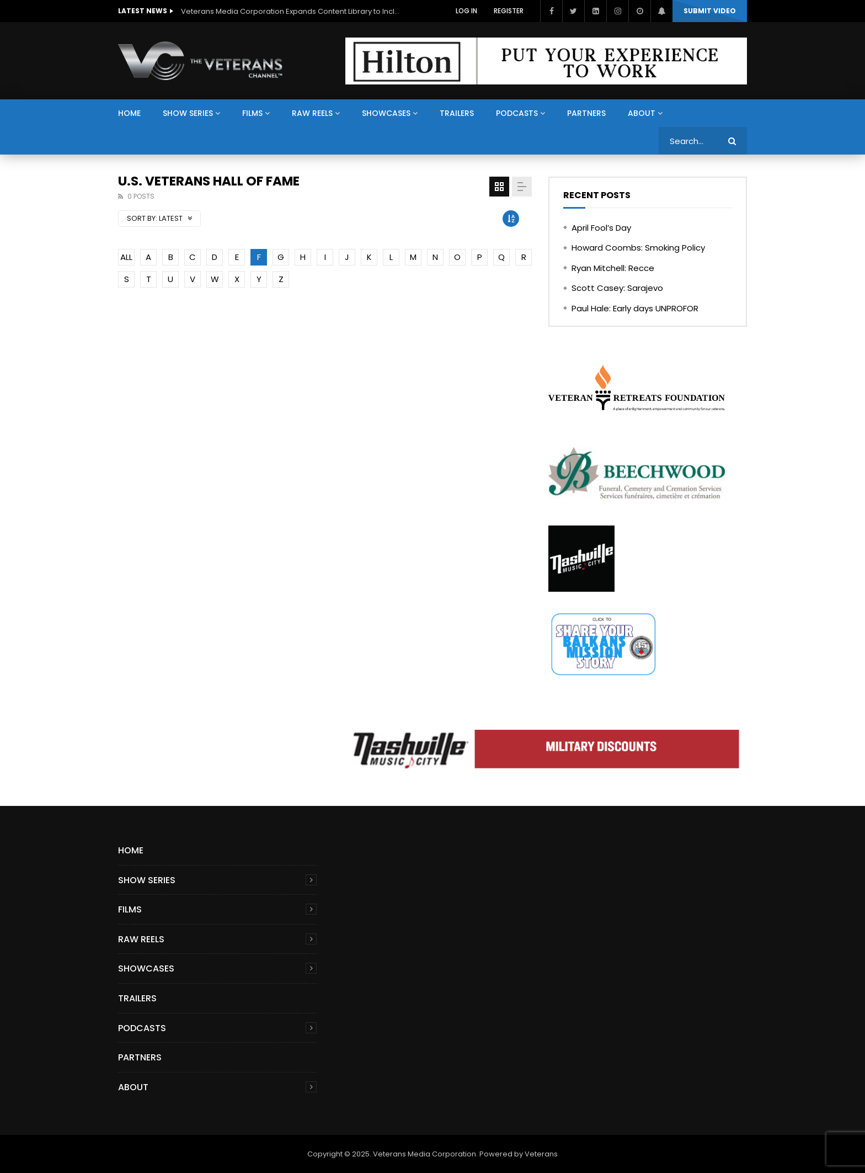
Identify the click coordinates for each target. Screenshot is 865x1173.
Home (129, 113)
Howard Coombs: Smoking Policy (638, 247)
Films (252, 113)
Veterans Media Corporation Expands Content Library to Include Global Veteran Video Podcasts (291, 11)
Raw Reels (312, 113)
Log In (466, 10)
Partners (586, 113)
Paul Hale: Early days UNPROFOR (635, 308)
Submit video (710, 10)
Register (509, 10)
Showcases (386, 113)
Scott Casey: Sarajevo (617, 288)
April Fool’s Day (601, 227)
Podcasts (517, 113)
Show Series (188, 113)
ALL (126, 257)
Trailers (457, 113)
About (641, 113)
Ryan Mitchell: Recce (613, 268)
